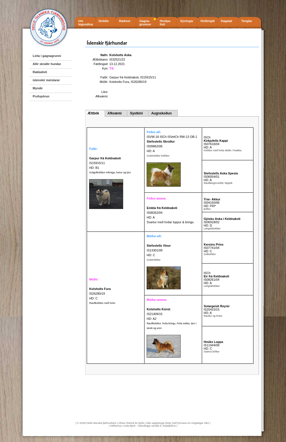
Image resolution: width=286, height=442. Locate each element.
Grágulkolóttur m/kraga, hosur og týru (110, 172)
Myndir (38, 88)
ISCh (207, 137)
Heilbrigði (208, 21)
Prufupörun (41, 96)
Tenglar (246, 21)
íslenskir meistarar (46, 80)
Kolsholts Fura (119, 81)
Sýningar (186, 21)
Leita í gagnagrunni (47, 55)
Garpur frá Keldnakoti (124, 77)
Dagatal (226, 21)
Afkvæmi (115, 113)
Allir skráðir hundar (47, 64)
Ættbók (93, 113)
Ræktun (124, 21)
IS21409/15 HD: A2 (158, 314)
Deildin (104, 21)
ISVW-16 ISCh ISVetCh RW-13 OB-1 (172, 136)
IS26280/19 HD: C (100, 293)
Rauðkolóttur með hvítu (102, 303)
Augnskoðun (161, 113)
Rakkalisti (40, 72)
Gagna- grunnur (145, 22)
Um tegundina (85, 22)
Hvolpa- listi (165, 22)
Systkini (136, 113)
